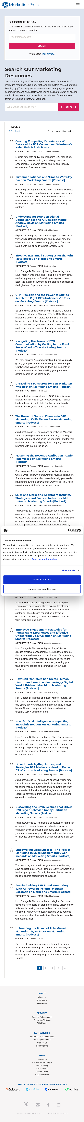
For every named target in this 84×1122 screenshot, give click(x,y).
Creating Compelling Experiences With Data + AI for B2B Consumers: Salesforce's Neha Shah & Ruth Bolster (43, 144)
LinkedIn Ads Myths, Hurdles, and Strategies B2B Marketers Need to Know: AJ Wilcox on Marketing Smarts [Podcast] (43, 767)
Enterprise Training (42, 1020)
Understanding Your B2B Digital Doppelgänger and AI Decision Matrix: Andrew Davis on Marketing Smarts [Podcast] (41, 221)
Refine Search (15, 131)
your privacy (48, 54)
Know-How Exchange (42, 1062)
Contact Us (42, 1059)
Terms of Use (42, 1068)
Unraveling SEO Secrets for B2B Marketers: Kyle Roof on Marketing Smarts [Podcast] (44, 385)
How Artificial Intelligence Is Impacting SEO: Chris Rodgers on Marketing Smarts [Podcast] (43, 724)
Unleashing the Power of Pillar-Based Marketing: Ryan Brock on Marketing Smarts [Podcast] (40, 931)
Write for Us (42, 1043)
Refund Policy (42, 1065)
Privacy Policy (42, 1071)
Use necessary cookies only (41, 589)
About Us (42, 997)
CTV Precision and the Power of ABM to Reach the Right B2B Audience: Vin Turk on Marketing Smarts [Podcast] (42, 298)
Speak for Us (42, 1046)
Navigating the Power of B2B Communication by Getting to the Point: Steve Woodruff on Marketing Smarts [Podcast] (42, 346)
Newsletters (42, 1003)
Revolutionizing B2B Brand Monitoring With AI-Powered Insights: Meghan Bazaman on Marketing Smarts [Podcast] (43, 888)
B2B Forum (42, 1023)
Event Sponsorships (42, 1040)
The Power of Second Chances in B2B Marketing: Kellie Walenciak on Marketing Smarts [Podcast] (44, 419)
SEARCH (68, 107)
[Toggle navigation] (78, 4)
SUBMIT (42, 46)
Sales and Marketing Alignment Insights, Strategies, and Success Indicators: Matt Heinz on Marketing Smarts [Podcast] (43, 498)
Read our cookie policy (44, 559)
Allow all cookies (42, 579)
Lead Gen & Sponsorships (42, 1036)
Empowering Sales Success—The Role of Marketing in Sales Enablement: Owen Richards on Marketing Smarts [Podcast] (43, 853)
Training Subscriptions (42, 1017)
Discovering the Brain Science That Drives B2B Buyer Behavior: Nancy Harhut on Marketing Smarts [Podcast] (43, 810)
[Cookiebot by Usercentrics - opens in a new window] (68, 530)
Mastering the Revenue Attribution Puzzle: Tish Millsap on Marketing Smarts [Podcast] (44, 458)
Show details (68, 570)
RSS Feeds (42, 1000)
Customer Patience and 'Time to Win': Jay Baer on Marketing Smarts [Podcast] (43, 178)
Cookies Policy (42, 1075)
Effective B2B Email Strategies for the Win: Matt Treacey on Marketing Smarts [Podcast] (44, 258)
